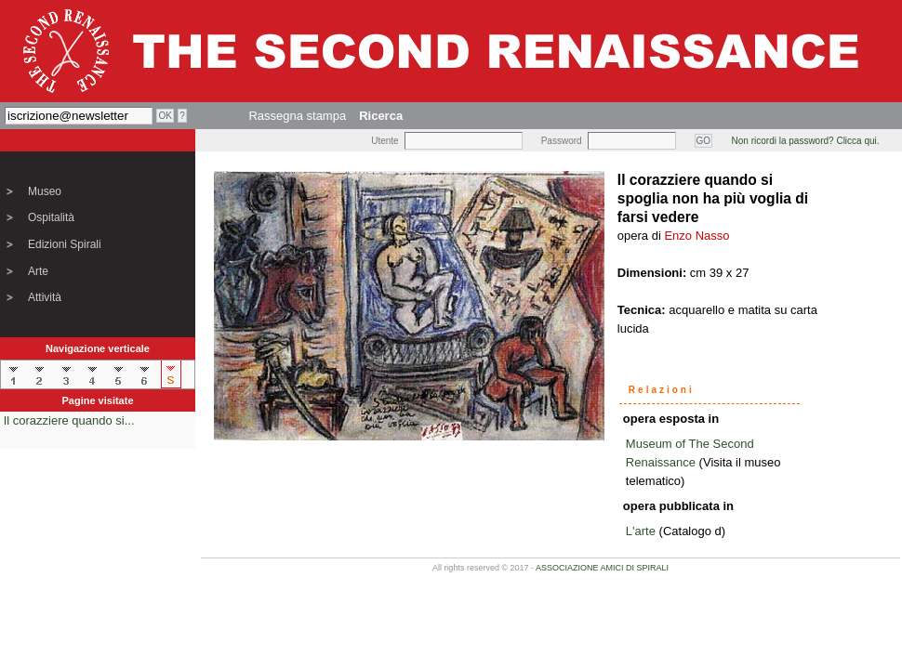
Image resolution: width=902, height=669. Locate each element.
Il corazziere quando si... (69, 420)
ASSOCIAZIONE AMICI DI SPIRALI (602, 567)
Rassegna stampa (297, 116)
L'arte (641, 531)
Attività (44, 297)
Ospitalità (51, 217)
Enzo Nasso (696, 236)
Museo (44, 191)
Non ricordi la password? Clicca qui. (806, 141)
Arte (38, 271)
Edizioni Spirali (64, 244)
